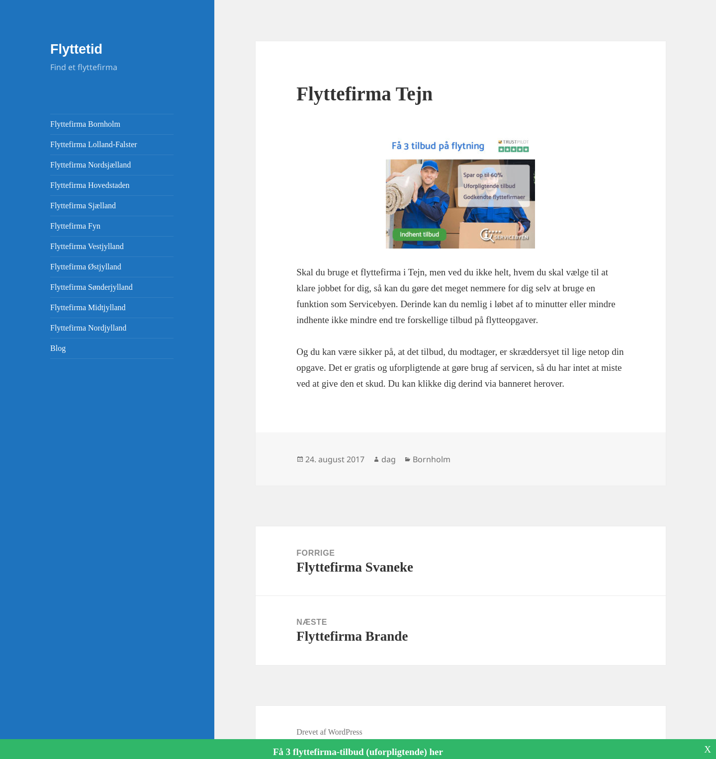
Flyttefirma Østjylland (85, 266)
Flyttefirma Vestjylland (87, 246)
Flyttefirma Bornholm (85, 124)
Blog (58, 348)
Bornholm (431, 459)
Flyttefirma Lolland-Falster (93, 144)
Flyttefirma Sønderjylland (91, 287)
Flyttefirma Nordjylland (88, 328)
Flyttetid (76, 49)
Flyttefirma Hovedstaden (90, 185)
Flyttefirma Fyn (75, 226)
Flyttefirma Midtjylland (88, 307)
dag (388, 459)
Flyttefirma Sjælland (83, 205)
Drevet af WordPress (329, 732)
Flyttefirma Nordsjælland (90, 165)
